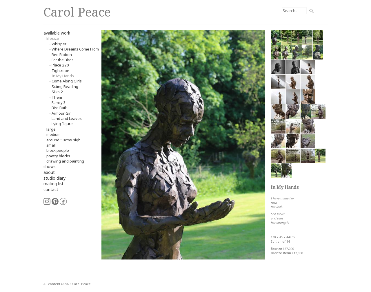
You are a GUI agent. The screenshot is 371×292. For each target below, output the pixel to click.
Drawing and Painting (65, 161)
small (51, 145)
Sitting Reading (65, 86)
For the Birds (63, 59)
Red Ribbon (62, 54)
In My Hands (63, 75)
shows (49, 166)
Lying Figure (62, 123)
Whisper (59, 43)
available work (56, 33)
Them (57, 97)
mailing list (53, 183)
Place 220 (60, 65)
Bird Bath (60, 107)
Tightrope (60, 70)
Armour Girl (62, 113)
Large (51, 129)
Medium (53, 134)
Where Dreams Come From (75, 49)
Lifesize (52, 38)
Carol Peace (77, 11)
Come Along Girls (67, 81)
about (49, 172)
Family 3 (59, 102)
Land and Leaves (67, 118)
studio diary (54, 178)
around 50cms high (63, 140)
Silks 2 (57, 91)
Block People (57, 150)
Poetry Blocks (58, 155)
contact (50, 189)
